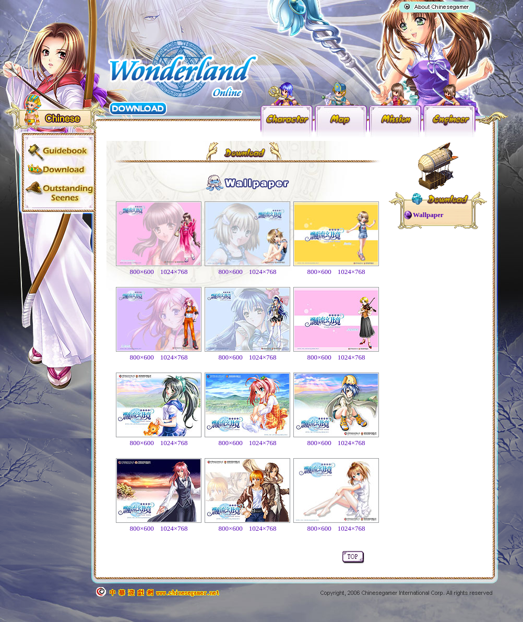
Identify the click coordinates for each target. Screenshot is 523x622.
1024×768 (174, 272)
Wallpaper (428, 215)
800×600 (141, 272)
